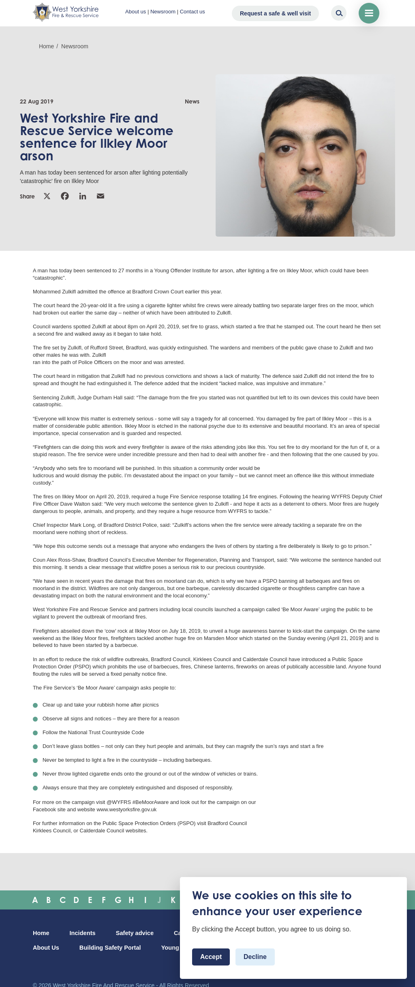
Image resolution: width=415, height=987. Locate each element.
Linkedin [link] (82, 196)
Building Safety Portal (110, 947)
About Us (46, 947)
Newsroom (162, 12)
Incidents (83, 933)
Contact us (192, 12)
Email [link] (100, 196)
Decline (255, 956)
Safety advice (135, 933)
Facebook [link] (65, 196)
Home (46, 46)
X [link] (47, 196)
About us (135, 12)
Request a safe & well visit (275, 13)
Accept (211, 956)
